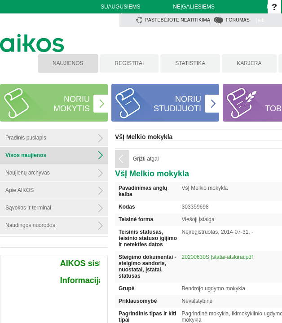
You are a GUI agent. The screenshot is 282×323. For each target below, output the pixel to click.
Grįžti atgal (146, 159)
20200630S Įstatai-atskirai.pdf (217, 257)
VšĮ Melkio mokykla (143, 136)
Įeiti (260, 20)
